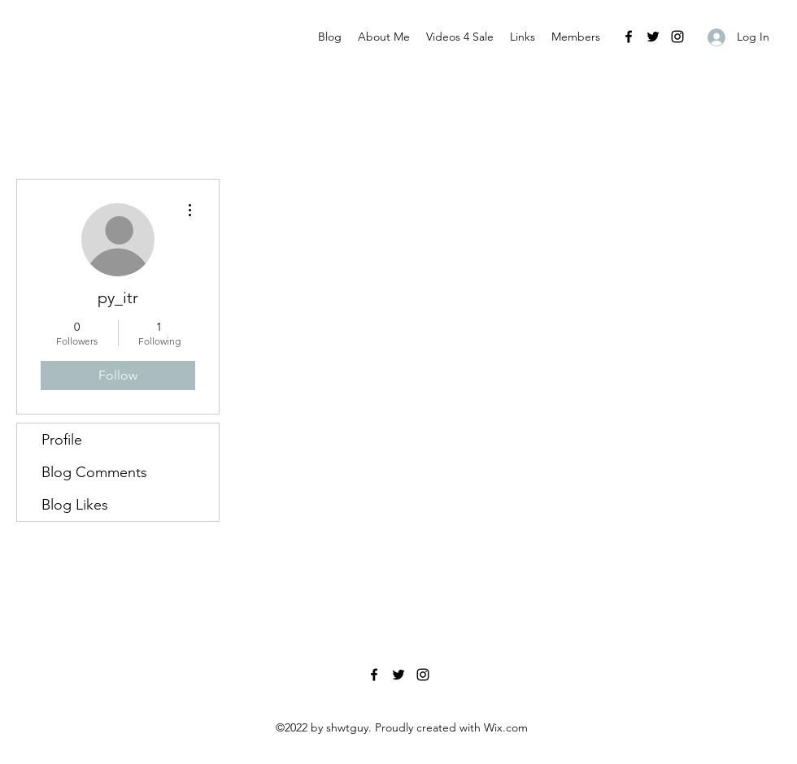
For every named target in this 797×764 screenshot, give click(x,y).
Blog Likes (74, 505)
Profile (61, 440)
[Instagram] (677, 36)
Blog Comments (94, 472)
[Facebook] (629, 36)
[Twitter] (653, 36)
